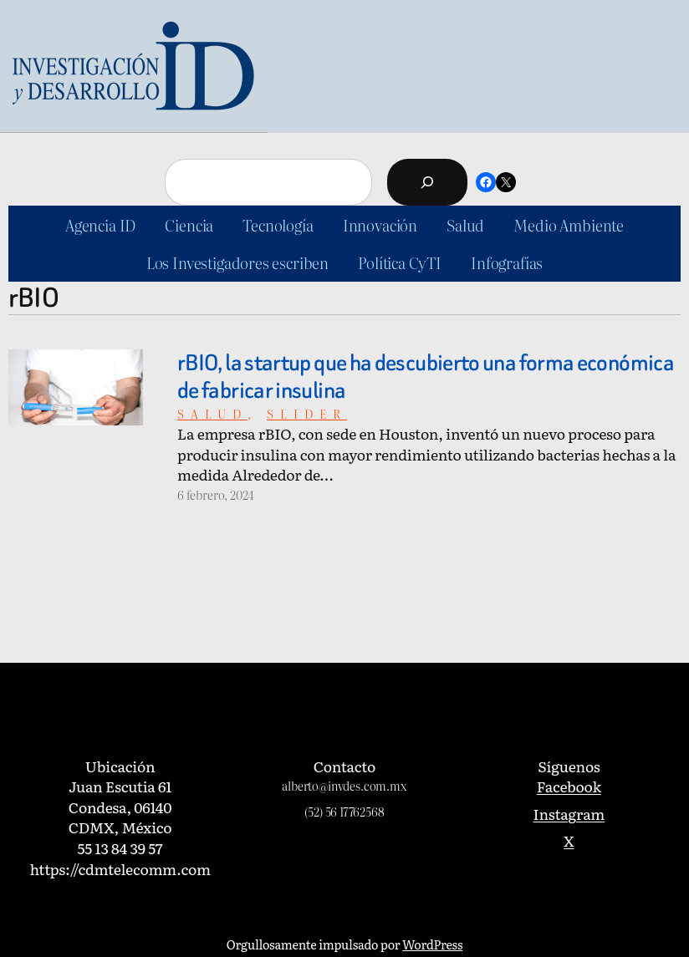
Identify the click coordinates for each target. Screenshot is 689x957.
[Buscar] (427, 182)
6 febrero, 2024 (215, 494)
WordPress (432, 944)
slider (307, 413)
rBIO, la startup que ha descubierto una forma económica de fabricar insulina (425, 376)
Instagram (569, 813)
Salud (212, 413)
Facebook (569, 786)
